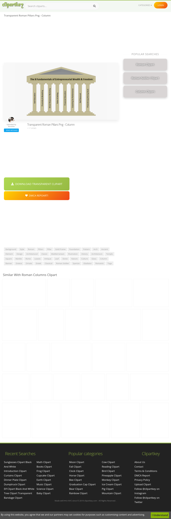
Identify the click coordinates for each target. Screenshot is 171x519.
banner (9, 263)
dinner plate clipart (15, 479)
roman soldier (62, 263)
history (84, 254)
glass (94, 258)
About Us (139, 462)
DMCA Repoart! (36, 195)
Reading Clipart (110, 466)
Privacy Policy (142, 479)
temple (109, 254)
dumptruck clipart (14, 484)
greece (19, 263)
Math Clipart (44, 462)
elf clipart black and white (19, 488)
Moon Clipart (76, 462)
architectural (32, 254)
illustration (73, 254)
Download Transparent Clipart (36, 184)
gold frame (60, 249)
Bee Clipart (75, 479)
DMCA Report (142, 475)
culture (84, 258)
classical (48, 263)
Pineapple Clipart (111, 475)
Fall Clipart (75, 466)
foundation (74, 249)
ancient (104, 249)
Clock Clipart (76, 471)
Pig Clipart (107, 488)
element (9, 254)
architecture (96, 254)
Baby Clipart (44, 493)
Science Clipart (45, 488)
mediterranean (57, 254)
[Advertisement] (61, 41)
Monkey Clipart (110, 479)
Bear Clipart (76, 488)
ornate (29, 263)
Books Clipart (44, 466)
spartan (76, 263)
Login (161, 5)
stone (65, 258)
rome (28, 258)
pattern (86, 249)
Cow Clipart (108, 462)
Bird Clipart (108, 471)
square (9, 258)
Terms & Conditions (145, 471)
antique (47, 258)
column (103, 258)
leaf (57, 258)
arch (96, 249)
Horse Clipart (76, 475)
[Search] (94, 6)
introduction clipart (15, 471)
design (20, 254)
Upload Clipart (142, 484)
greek (38, 263)
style (22, 249)
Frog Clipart (43, 471)
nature (74, 258)
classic (44, 254)
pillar (49, 249)
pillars (40, 249)
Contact (138, 466)
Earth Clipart (44, 479)
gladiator (87, 263)
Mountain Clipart (111, 493)
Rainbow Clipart (78, 493)
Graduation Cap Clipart (82, 484)
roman (31, 249)
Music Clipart (44, 484)
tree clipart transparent (18, 493)
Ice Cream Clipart (112, 484)
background (11, 249)
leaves (37, 258)
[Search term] (61, 6)
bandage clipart (13, 497)
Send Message (11, 130)
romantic (99, 263)
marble (19, 258)
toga (109, 263)
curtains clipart (13, 475)
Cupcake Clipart (46, 475)
